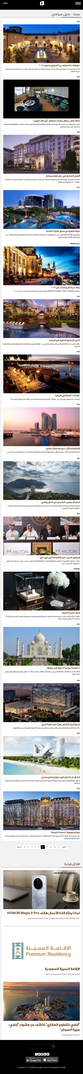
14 (50, 847)
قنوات (4, 3)
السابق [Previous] (19, 847)
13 (46, 847)
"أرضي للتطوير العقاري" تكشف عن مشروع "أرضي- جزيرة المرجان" (44, 1027)
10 (35, 847)
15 (54, 847)
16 (58, 847)
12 (42, 847)
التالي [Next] (64, 847)
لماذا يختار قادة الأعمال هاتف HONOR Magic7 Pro (43, 913)
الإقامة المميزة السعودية (62, 969)
